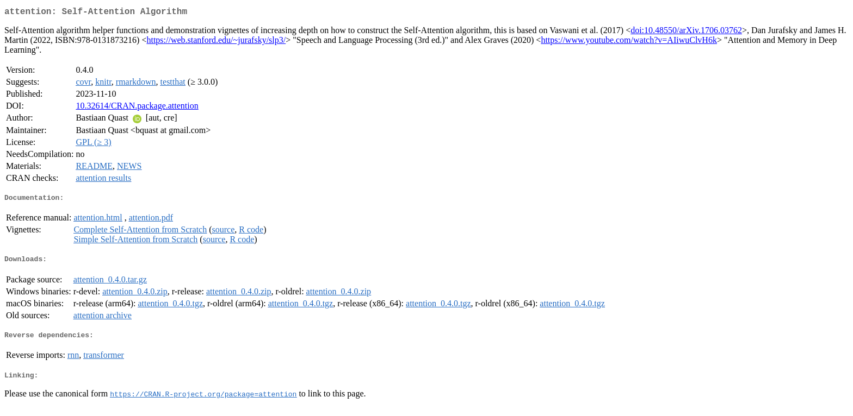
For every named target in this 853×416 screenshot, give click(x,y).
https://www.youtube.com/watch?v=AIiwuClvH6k (629, 42)
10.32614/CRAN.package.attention (137, 107)
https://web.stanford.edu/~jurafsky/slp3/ (216, 42)
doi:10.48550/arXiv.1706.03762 (686, 32)
